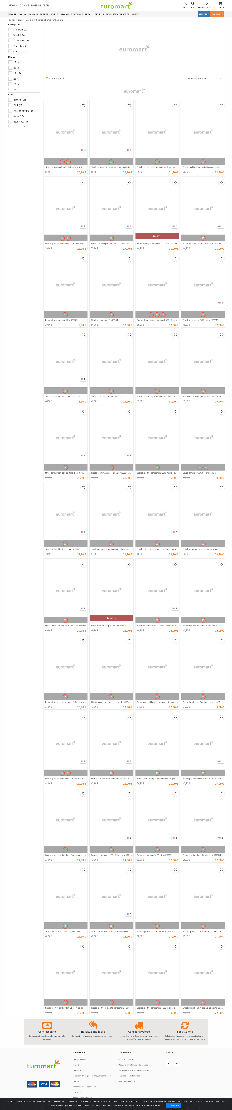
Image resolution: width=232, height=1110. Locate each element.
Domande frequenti (126, 1081)
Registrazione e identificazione (131, 1076)
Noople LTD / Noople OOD (82, 1097)
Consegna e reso (79, 1059)
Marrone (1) (19, 127)
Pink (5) (17, 105)
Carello (220, 5)
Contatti (75, 1065)
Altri (46, 5)
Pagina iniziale (16, 19)
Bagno (135, 14)
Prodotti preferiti (206, 5)
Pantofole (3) (20, 46)
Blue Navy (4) (20, 121)
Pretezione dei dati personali (84, 1086)
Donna (23, 14)
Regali (88, 14)
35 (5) (16, 89)
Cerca (193, 5)
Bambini (35, 5)
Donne (24, 5)
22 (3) (16, 67)
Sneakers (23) (20, 29)
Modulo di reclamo (126, 1059)
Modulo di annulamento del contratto (133, 1065)
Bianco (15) (19, 99)
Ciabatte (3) (20, 51)
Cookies (75, 1081)
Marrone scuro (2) (23, 110)
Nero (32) (18, 116)
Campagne (217, 14)
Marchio (204, 14)
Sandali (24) (19, 35)
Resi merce (76, 1092)
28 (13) (17, 73)
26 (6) (16, 78)
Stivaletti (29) (21, 40)
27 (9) (16, 84)
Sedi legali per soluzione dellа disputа (133, 1070)
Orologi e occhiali (71, 14)
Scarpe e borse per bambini (49, 19)
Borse (54, 14)
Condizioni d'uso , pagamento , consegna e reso (91, 1076)
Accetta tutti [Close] (173, 1105)
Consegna (76, 1070)
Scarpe (44, 14)
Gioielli (99, 14)
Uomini (13, 5)
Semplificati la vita (117, 14)
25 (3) (16, 62)
